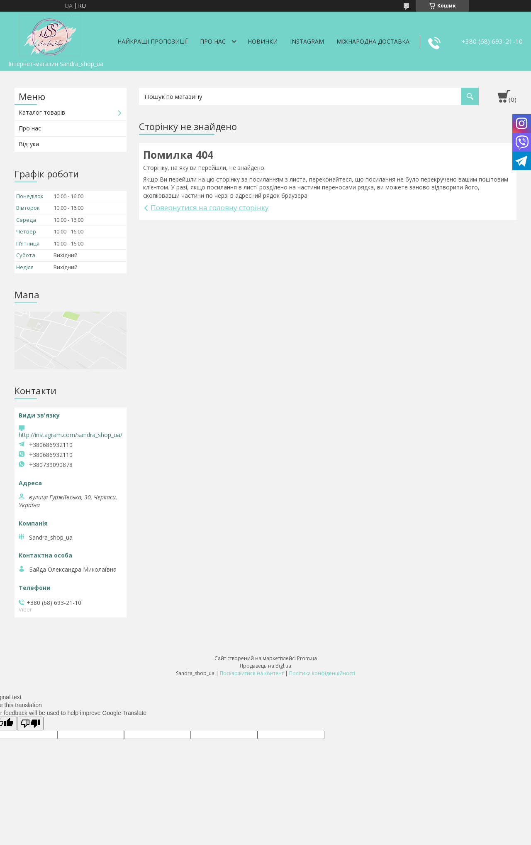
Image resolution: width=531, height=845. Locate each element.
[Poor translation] (30, 723)
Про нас (213, 41)
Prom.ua (307, 658)
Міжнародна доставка (372, 41)
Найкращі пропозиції (152, 41)
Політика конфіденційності (322, 673)
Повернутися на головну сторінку (210, 207)
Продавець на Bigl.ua (265, 665)
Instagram (307, 41)
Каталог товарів (42, 112)
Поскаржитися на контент (252, 673)
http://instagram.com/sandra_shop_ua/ (70, 435)
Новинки (263, 41)
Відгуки (29, 144)
